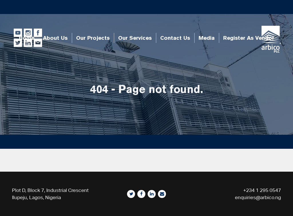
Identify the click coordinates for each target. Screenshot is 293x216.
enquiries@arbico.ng (258, 197)
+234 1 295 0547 (262, 190)
